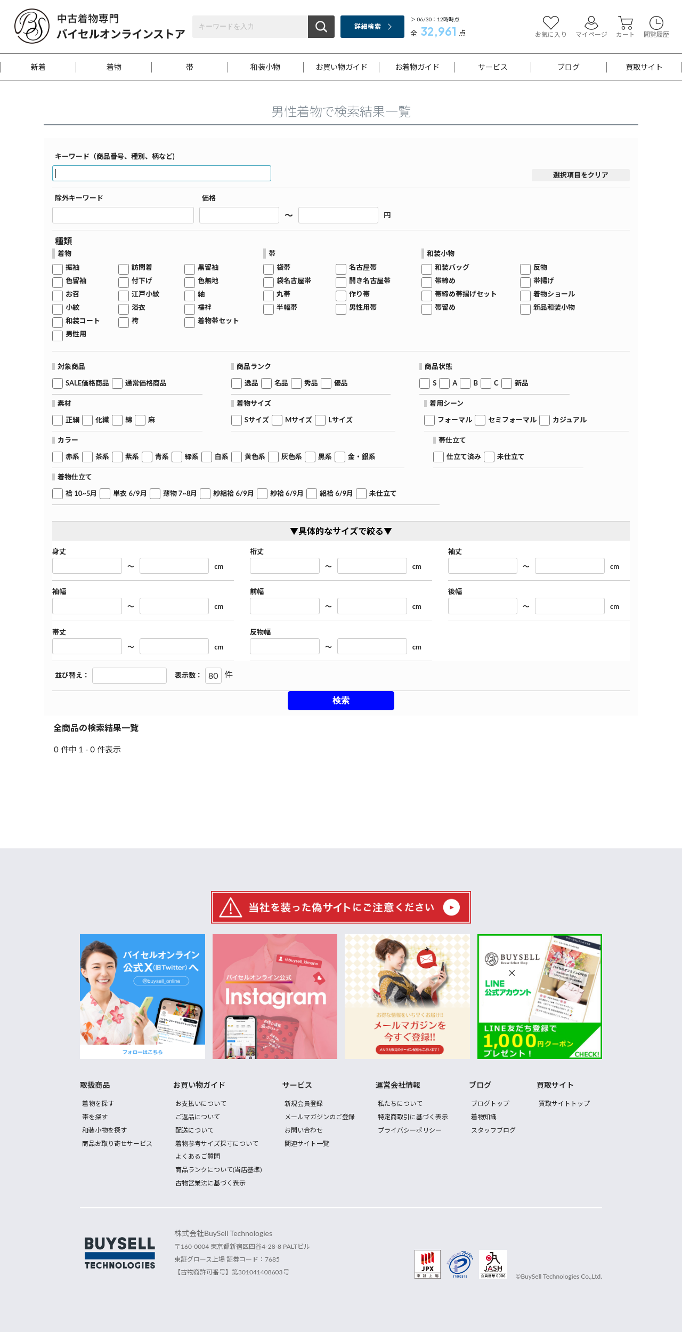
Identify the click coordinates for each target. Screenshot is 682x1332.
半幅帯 (287, 307)
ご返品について (197, 1117)
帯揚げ (543, 280)
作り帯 (359, 294)
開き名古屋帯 (370, 280)
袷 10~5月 (81, 493)
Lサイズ (340, 419)
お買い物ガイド (341, 67)
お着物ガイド (417, 67)
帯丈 (59, 632)
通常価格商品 (146, 383)
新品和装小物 (554, 307)
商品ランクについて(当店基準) (218, 1170)
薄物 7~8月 (180, 493)
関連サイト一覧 (307, 1144)
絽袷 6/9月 (336, 493)
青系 (162, 456)
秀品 (311, 383)
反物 (540, 267)
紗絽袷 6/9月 (233, 493)
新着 (38, 67)
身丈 (59, 551)
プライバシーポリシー (410, 1130)
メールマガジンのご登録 (320, 1117)
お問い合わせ (304, 1130)
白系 (222, 456)
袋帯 (283, 267)
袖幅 (59, 591)
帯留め (445, 307)
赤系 (72, 456)
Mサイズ (298, 419)
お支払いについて (200, 1104)
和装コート (83, 320)
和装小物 (265, 67)
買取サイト (644, 67)
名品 (281, 383)
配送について (194, 1130)
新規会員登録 (304, 1104)
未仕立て (511, 456)
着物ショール (554, 294)
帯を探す (95, 1117)
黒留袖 (208, 267)
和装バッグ (452, 267)
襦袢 (205, 307)
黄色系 (255, 456)
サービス (493, 67)
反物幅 (260, 632)
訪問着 (142, 267)
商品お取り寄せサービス (117, 1144)
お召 (72, 294)
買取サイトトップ (564, 1104)
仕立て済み (463, 456)
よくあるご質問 (197, 1156)
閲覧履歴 (656, 27)
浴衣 (138, 307)
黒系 (325, 456)
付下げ (142, 280)
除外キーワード (79, 198)
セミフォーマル (512, 419)
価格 (209, 198)
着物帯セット (218, 320)
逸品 (251, 383)
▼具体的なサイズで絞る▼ (341, 531)
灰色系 (291, 456)
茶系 (102, 456)
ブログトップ (490, 1104)
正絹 (72, 419)
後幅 (455, 591)
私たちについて (400, 1104)
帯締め (445, 280)
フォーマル (454, 419)
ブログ (568, 67)
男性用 (76, 334)
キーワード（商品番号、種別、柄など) (115, 156)
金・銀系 (362, 456)
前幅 (257, 591)
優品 (341, 383)
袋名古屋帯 (294, 280)
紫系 (132, 456)
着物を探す (98, 1104)
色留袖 (76, 280)
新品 (522, 383)
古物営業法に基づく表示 (210, 1183)
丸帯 (283, 294)
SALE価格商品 (87, 383)
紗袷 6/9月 (287, 493)
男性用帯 (363, 307)
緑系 (192, 456)
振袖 (72, 267)
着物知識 (484, 1117)
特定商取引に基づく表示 (413, 1117)
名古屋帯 (363, 267)
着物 (114, 67)
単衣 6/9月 (130, 493)
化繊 (102, 419)
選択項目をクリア (580, 175)
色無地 (208, 280)
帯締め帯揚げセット (466, 294)
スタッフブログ (493, 1130)
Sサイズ (257, 419)
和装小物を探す (104, 1130)
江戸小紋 (145, 294)
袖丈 (455, 551)
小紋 (72, 307)
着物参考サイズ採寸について (216, 1144)
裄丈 (257, 551)
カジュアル (570, 419)
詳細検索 (367, 26)
